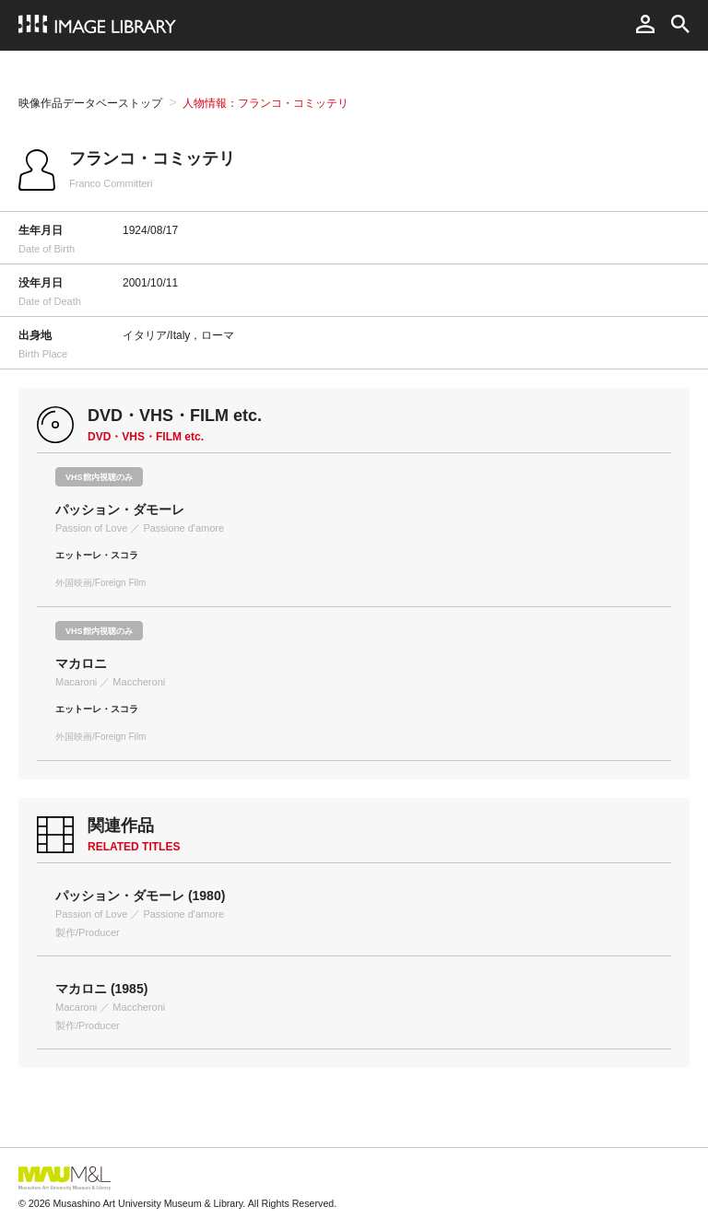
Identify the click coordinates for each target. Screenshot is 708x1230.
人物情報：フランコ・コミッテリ (265, 103)
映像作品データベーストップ (90, 103)
